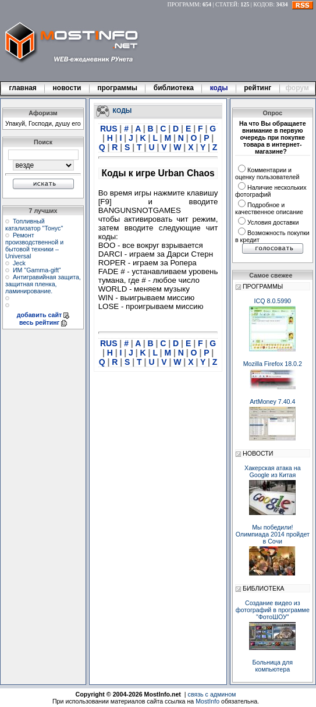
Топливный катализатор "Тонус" (34, 225)
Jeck (19, 263)
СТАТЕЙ (226, 4)
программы (117, 88)
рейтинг (258, 88)
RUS (109, 128)
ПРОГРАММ (184, 4)
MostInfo (207, 701)
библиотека (173, 88)
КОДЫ (122, 109)
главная (22, 88)
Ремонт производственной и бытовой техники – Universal (34, 246)
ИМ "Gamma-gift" (37, 270)
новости (67, 88)
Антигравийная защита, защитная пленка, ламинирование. (43, 283)
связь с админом (212, 694)
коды (219, 88)
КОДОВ (263, 4)
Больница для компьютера (273, 666)
